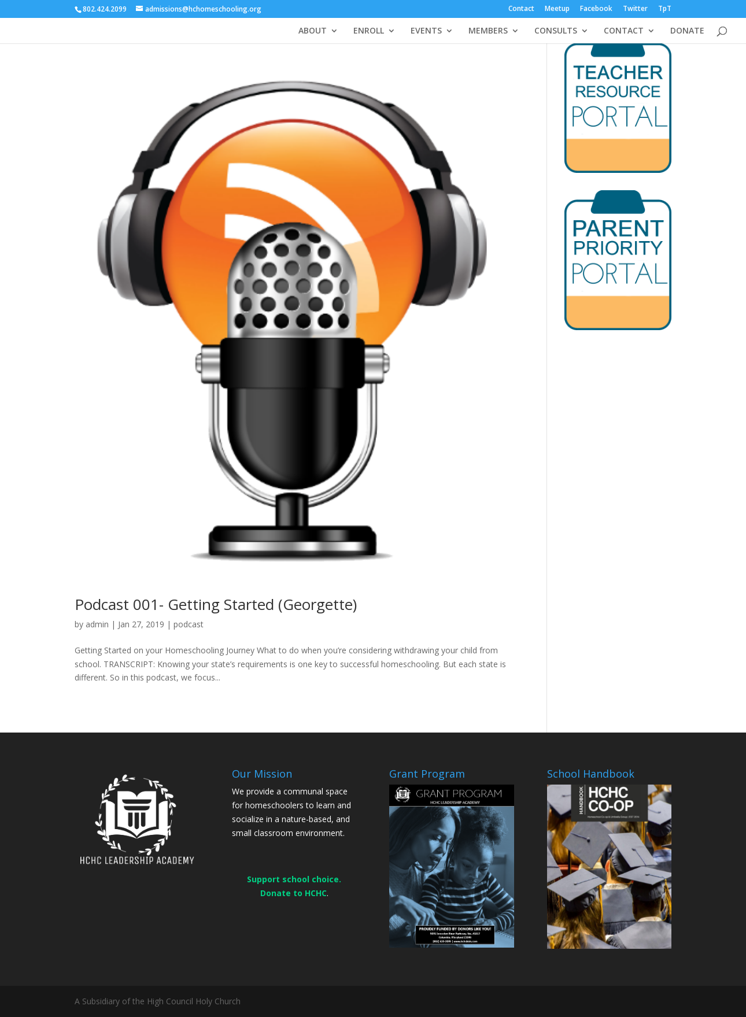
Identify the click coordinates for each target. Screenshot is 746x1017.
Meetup (557, 9)
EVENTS (426, 31)
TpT (664, 9)
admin (97, 624)
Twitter (635, 9)
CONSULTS (555, 31)
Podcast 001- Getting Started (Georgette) (216, 604)
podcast (188, 624)
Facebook (596, 9)
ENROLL (368, 31)
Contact (521, 9)
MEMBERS (488, 31)
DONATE (687, 31)
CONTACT (624, 31)
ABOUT (312, 31)
